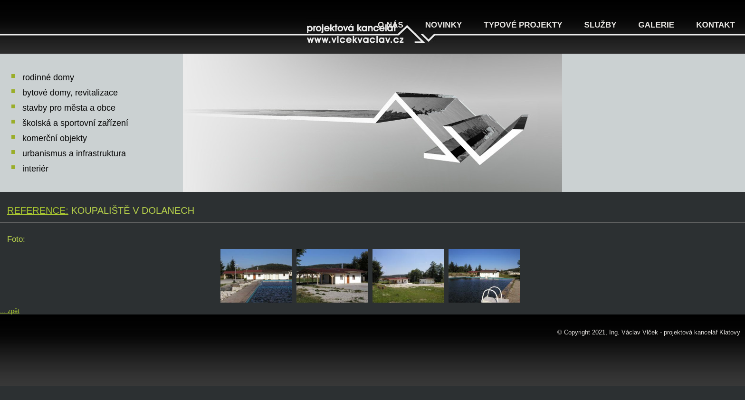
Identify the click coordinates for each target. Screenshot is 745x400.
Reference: (37, 210)
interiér (35, 168)
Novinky (443, 24)
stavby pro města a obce (68, 108)
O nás (390, 24)
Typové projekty (523, 24)
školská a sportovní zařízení (75, 123)
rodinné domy (48, 77)
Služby (600, 24)
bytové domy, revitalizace (70, 92)
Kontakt (715, 24)
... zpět (9, 310)
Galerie (657, 24)
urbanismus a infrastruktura (74, 153)
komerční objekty (54, 138)
